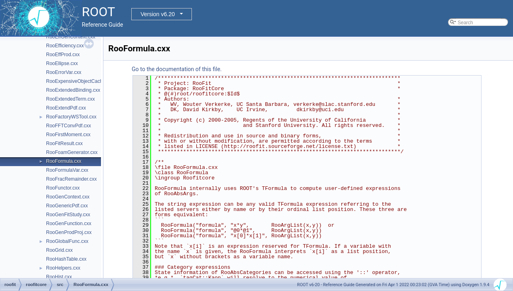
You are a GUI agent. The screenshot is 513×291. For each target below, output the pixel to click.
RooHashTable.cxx (66, 259)
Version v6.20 (158, 14)
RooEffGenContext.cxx (70, 37)
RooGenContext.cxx (67, 197)
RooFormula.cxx (63, 161)
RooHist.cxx (59, 277)
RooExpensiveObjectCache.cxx (80, 81)
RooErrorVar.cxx (63, 72)
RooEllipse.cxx (62, 63)
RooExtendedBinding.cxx (73, 90)
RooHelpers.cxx (63, 268)
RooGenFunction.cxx (68, 223)
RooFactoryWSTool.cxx (71, 117)
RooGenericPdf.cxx (67, 206)
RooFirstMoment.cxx (68, 134)
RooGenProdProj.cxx (69, 232)
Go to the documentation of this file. (177, 69)
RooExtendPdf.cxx (66, 108)
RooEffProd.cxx (63, 54)
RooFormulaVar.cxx (67, 170)
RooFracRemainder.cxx (71, 179)
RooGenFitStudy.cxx (68, 214)
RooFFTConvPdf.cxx (68, 126)
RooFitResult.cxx (64, 143)
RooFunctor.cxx (63, 188)
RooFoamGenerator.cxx (71, 152)
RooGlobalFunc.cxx (67, 241)
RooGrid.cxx (59, 250)
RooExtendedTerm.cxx (70, 99)
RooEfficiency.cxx (65, 45)
